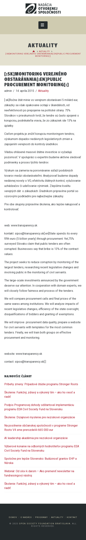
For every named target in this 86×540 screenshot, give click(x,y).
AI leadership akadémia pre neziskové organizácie (36, 438)
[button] (43, 25)
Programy (41, 517)
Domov (13, 517)
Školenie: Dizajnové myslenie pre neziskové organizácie (39, 417)
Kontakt (72, 517)
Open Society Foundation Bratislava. (45, 523)
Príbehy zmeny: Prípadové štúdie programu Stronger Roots (41, 384)
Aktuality (43, 91)
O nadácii (26, 517)
